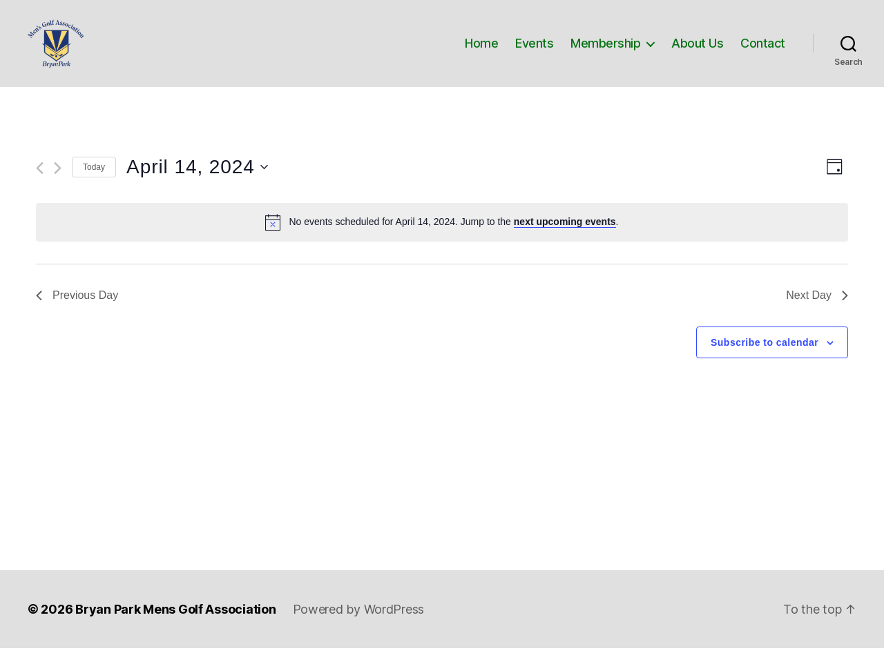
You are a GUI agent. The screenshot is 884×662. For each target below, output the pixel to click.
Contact (762, 50)
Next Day (817, 309)
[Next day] (57, 181)
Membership (605, 50)
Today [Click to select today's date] (94, 181)
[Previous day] (40, 181)
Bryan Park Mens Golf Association (175, 623)
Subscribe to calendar (764, 356)
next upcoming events (565, 235)
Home (481, 50)
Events (534, 50)
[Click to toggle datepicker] (197, 181)
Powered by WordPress (359, 623)
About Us (697, 50)
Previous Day (77, 309)
